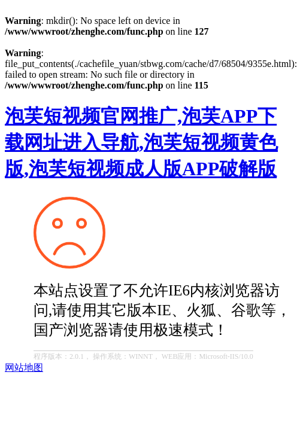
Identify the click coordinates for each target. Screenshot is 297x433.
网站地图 (24, 367)
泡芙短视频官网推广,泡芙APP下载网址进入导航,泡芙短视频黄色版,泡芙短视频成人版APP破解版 (141, 142)
